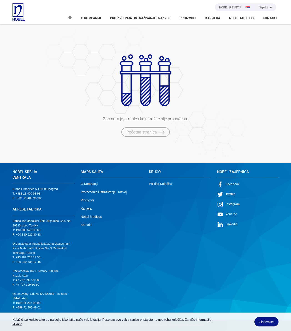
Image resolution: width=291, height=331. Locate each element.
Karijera (86, 208)
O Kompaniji (89, 184)
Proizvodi (87, 200)
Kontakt (86, 225)
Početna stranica (145, 132)
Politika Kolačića (160, 184)
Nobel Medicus (91, 216)
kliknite (17, 324)
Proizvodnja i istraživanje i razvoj (104, 192)
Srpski (263, 7)
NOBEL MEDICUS (241, 18)
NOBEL (19, 12)
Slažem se (266, 322)
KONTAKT (270, 18)
